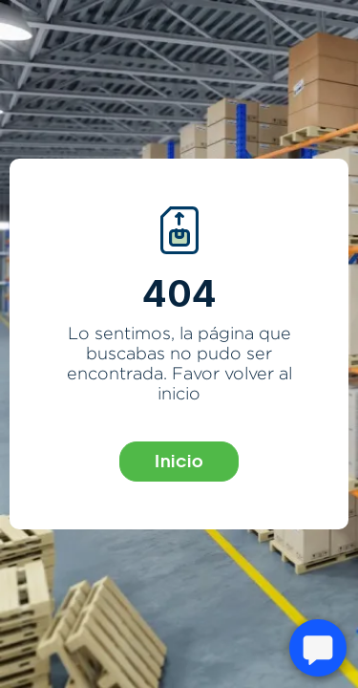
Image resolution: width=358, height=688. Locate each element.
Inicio (179, 461)
